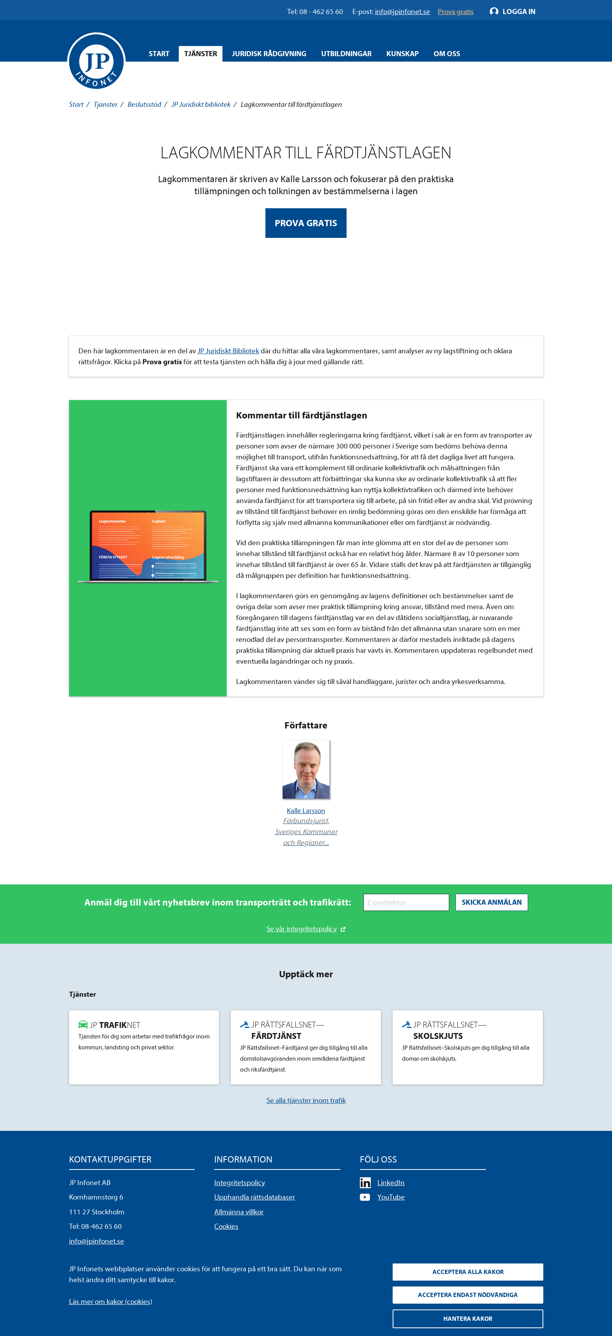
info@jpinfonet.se (96, 1241)
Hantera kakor (467, 1318)
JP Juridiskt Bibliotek (228, 351)
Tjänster (105, 104)
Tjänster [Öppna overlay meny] (200, 54)
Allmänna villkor (238, 1212)
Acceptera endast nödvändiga (468, 1295)
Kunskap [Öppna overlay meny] (402, 54)
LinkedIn (391, 1182)
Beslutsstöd (144, 104)
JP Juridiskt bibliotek (201, 104)
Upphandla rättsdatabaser (254, 1197)
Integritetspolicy (239, 1182)
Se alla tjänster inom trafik (306, 1100)
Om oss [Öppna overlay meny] (447, 54)
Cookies (226, 1226)
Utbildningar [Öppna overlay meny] (346, 54)
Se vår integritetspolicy (302, 929)
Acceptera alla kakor (467, 1272)
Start (159, 54)
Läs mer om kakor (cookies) (110, 1301)
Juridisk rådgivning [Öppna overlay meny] (269, 54)
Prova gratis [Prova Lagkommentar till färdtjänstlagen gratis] (306, 223)
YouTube (391, 1197)
